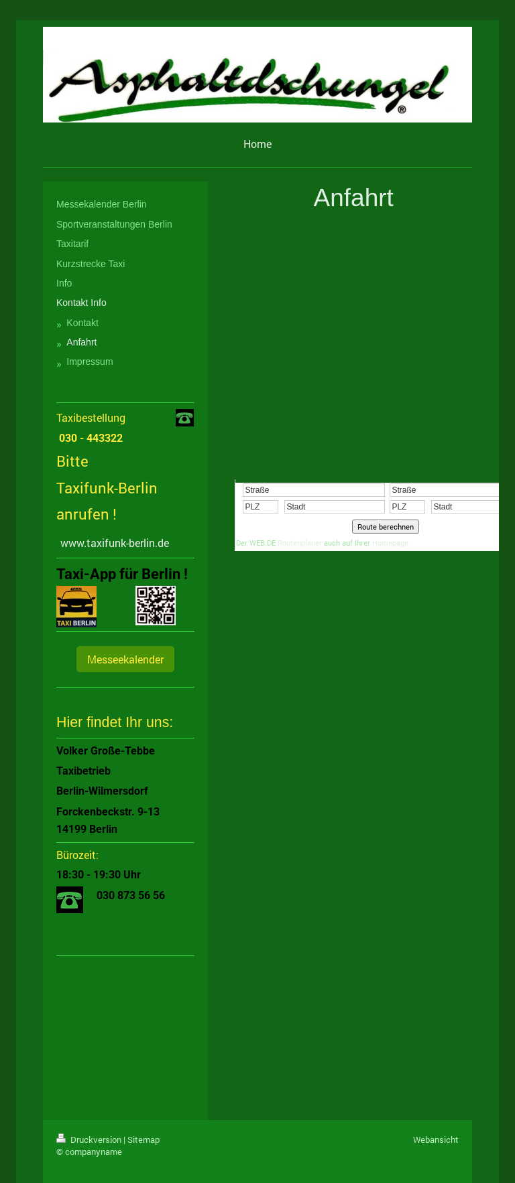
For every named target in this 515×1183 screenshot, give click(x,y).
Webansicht (436, 1139)
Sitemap (143, 1139)
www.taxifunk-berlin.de (114, 543)
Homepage (390, 543)
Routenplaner (300, 543)
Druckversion (89, 1139)
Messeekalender (125, 659)
